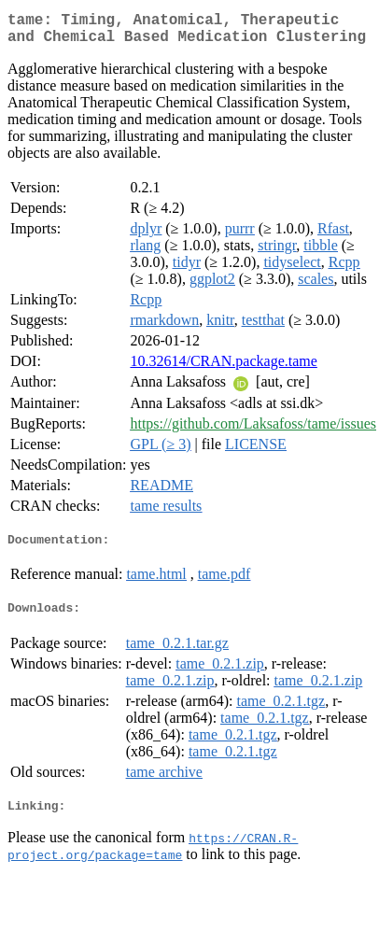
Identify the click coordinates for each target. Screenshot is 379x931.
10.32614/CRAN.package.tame (223, 368)
